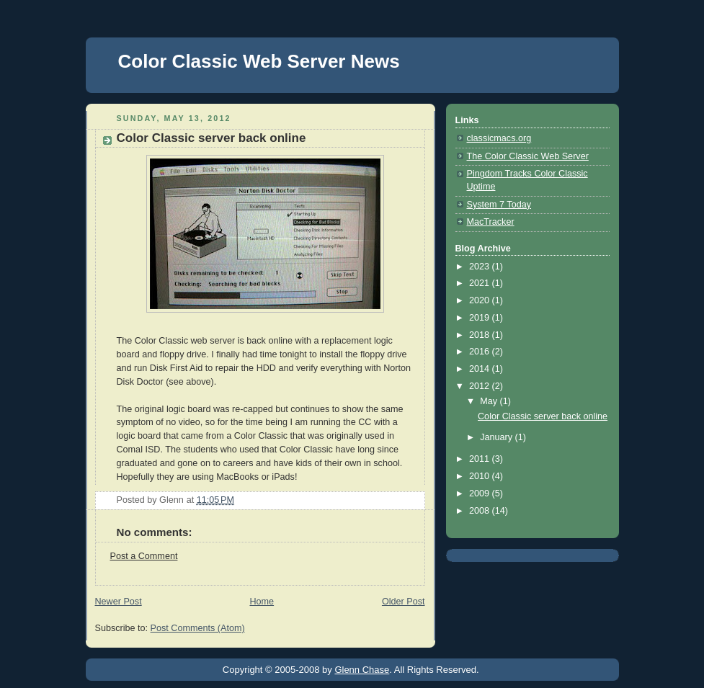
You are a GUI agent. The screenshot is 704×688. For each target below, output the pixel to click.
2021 (480, 283)
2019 (480, 318)
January (497, 437)
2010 (480, 476)
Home (261, 602)
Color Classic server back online (542, 416)
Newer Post (118, 602)
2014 (480, 369)
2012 (480, 386)
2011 (480, 459)
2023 (480, 267)
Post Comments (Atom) (198, 628)
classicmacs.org (499, 138)
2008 (480, 511)
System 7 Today (499, 205)
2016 (480, 352)
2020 (480, 300)
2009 (480, 493)
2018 (480, 335)
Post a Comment (144, 556)
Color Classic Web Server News (259, 61)
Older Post (403, 602)
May (489, 401)
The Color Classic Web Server (528, 156)
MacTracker (490, 222)
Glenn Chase (361, 669)
